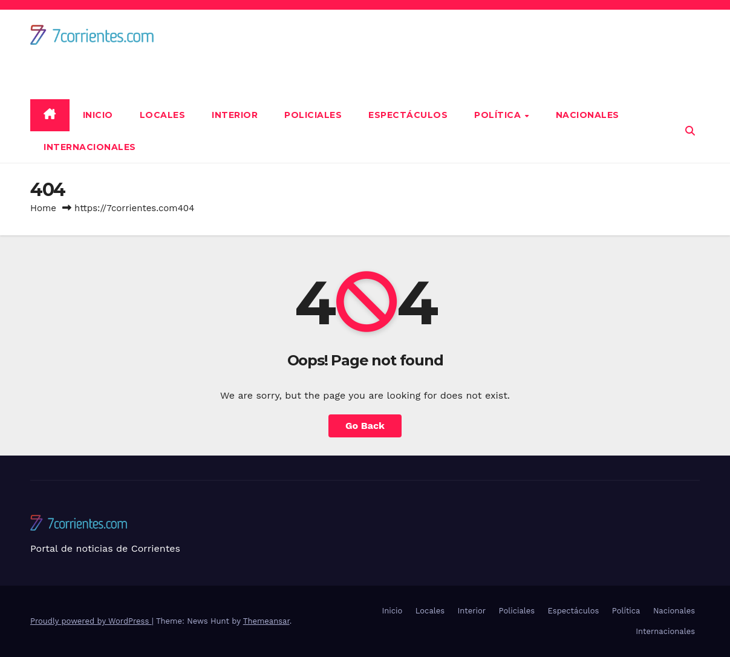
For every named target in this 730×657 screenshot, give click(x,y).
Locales (163, 114)
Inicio (98, 114)
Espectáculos (408, 114)
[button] (690, 131)
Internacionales (90, 147)
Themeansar (266, 621)
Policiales (313, 114)
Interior (235, 114)
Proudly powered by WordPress (91, 621)
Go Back (365, 425)
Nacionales (587, 114)
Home (43, 208)
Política (499, 114)
